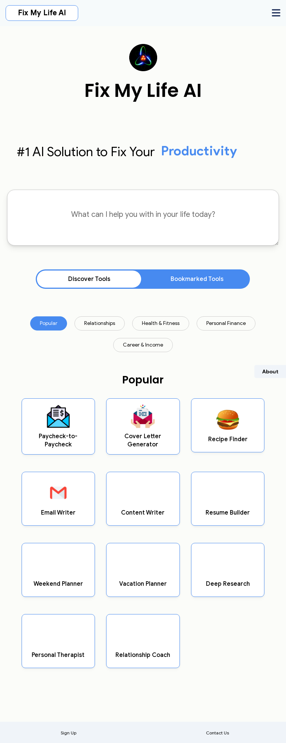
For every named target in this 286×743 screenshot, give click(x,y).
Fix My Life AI (42, 13)
